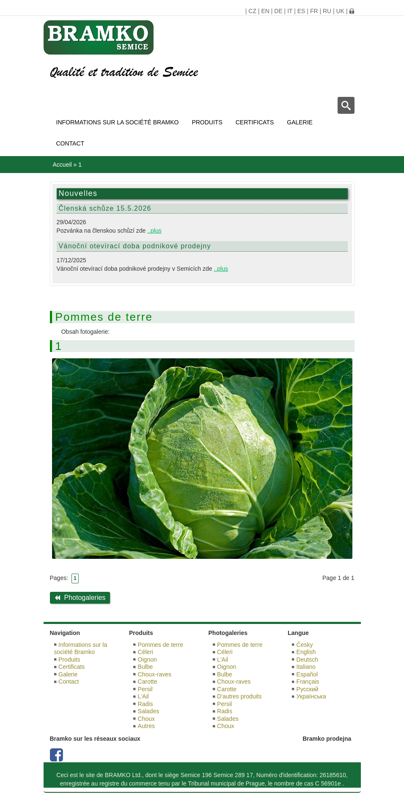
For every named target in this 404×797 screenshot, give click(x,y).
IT (289, 11)
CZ (252, 11)
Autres (146, 726)
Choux (146, 718)
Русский (308, 689)
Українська (311, 696)
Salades (148, 711)
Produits (207, 122)
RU (327, 11)
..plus (154, 230)
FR (314, 11)
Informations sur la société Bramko (117, 122)
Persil (145, 689)
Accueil (62, 164)
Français (308, 681)
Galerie (300, 122)
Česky (305, 644)
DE (278, 11)
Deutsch (307, 659)
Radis (145, 704)
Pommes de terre (160, 644)
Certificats (255, 122)
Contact (70, 143)
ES (301, 11)
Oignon (147, 659)
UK (340, 11)
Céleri (146, 652)
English (306, 652)
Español (307, 674)
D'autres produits (239, 696)
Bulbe (145, 666)
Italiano (306, 666)
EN (265, 11)
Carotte (147, 681)
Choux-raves (154, 674)
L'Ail (143, 696)
